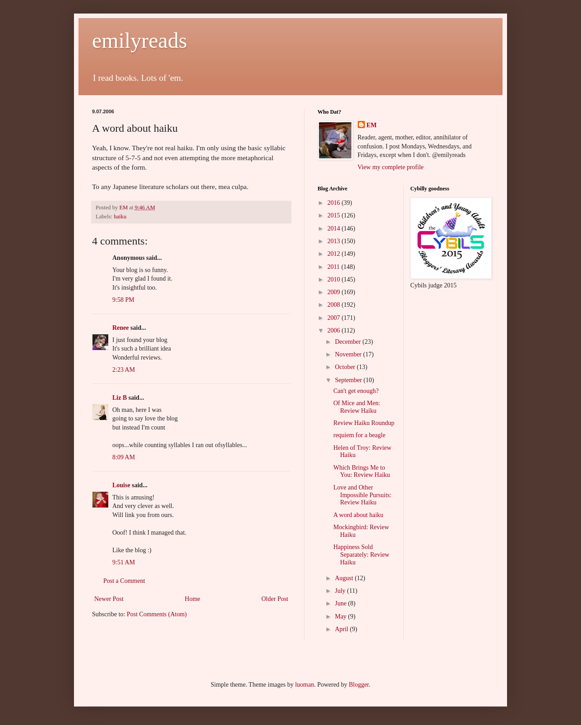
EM (372, 125)
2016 (334, 202)
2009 (334, 292)
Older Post (275, 599)
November (349, 354)
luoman (304, 684)
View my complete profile (391, 167)
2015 (334, 215)
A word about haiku (358, 515)
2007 (334, 317)
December (348, 341)
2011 (334, 266)
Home (192, 599)
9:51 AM (123, 562)
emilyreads (139, 40)
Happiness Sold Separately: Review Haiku (361, 555)
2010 (334, 279)
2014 (334, 228)
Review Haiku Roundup (363, 423)
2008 (334, 304)
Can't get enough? (356, 391)
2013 (334, 241)
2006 (334, 330)
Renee (120, 327)
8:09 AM (123, 457)
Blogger (359, 684)
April (342, 629)
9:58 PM (123, 299)
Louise (121, 485)
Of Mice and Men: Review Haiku (356, 407)
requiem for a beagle (359, 435)
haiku (120, 216)
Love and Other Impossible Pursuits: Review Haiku (362, 495)
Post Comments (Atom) (157, 614)
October (346, 367)
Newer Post (109, 599)
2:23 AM (123, 369)
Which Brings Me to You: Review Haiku (361, 471)
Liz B (119, 397)
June (341, 603)
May (341, 616)
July (341, 590)
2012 (334, 253)
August (345, 578)
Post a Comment (124, 580)
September (349, 380)
